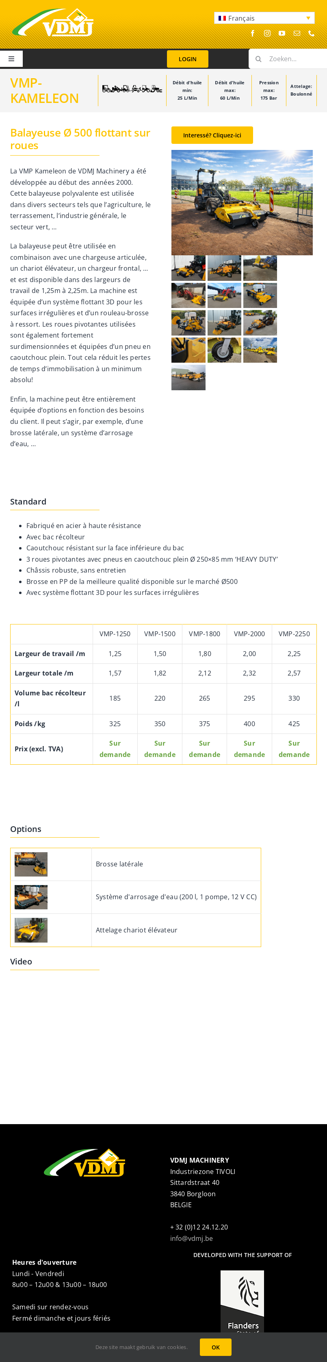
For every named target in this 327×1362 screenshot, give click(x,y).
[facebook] (252, 33)
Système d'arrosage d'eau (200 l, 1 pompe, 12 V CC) (176, 896)
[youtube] (282, 33)
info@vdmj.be (191, 1238)
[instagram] (267, 33)
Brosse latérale (119, 864)
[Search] (259, 59)
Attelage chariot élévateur (137, 930)
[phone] (311, 33)
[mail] (297, 33)
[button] (264, 18)
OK (216, 1347)
